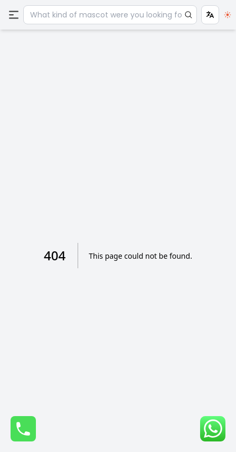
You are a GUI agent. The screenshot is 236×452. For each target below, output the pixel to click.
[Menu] (13, 14)
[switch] (227, 15)
